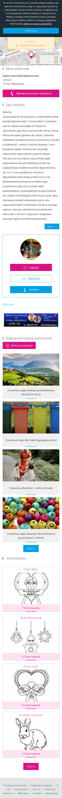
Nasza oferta (22, 789)
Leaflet (33, 64)
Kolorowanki (16, 558)
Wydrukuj (33, 278)
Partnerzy (23, 793)
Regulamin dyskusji (42, 785)
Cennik (37, 789)
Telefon (33, 290)
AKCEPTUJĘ (31, 30)
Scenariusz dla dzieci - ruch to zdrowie (31, 488)
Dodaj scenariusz (22, 345)
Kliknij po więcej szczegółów (38, 23)
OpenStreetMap (45, 64)
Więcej (31, 548)
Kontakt (37, 793)
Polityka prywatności (15, 785)
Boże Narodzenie (31, 618)
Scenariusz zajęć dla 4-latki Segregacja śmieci (31, 440)
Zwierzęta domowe (31, 715)
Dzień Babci (31, 569)
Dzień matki (31, 666)
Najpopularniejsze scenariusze (29, 338)
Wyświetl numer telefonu (34, 93)
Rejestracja (52, 793)
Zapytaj (33, 267)
